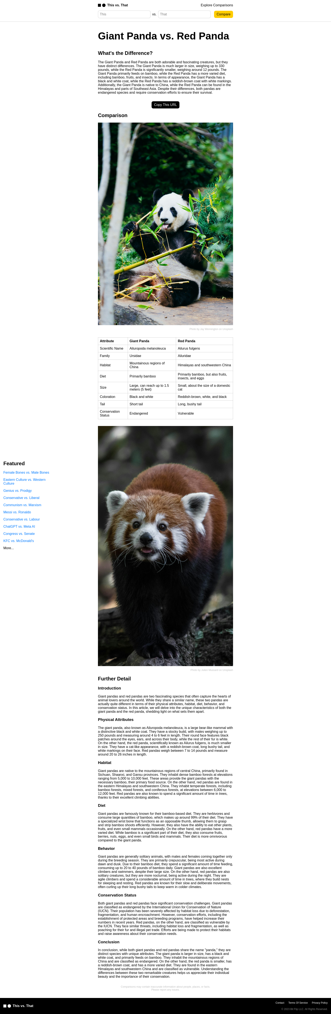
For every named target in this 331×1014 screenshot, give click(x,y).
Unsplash (227, 329)
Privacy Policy (320, 1002)
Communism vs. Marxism (22, 505)
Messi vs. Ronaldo (17, 512)
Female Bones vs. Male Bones (26, 472)
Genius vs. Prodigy (17, 490)
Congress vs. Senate (19, 533)
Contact (279, 1002)
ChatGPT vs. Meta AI (19, 526)
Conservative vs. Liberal (21, 498)
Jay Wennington (209, 329)
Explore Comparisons (217, 5)
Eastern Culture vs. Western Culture (24, 481)
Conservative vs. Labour (21, 519)
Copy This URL (165, 105)
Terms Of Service (298, 1002)
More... (8, 548)
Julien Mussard (209, 670)
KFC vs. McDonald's (18, 541)
